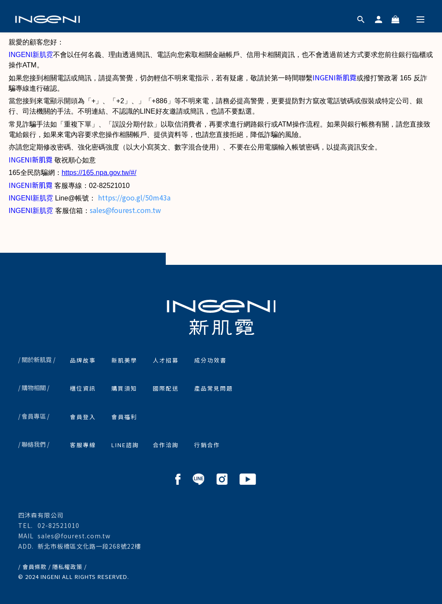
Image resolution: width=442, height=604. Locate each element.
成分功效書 (210, 360)
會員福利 (124, 417)
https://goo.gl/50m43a (134, 197)
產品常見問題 (213, 388)
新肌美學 (124, 360)
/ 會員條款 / (34, 567)
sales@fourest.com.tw (125, 210)
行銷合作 (207, 445)
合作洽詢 (166, 445)
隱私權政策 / (69, 567)
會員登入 (83, 417)
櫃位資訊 (83, 388)
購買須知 (124, 388)
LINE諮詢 (125, 445)
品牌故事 (83, 360)
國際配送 (166, 388)
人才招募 (166, 360)
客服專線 (83, 445)
